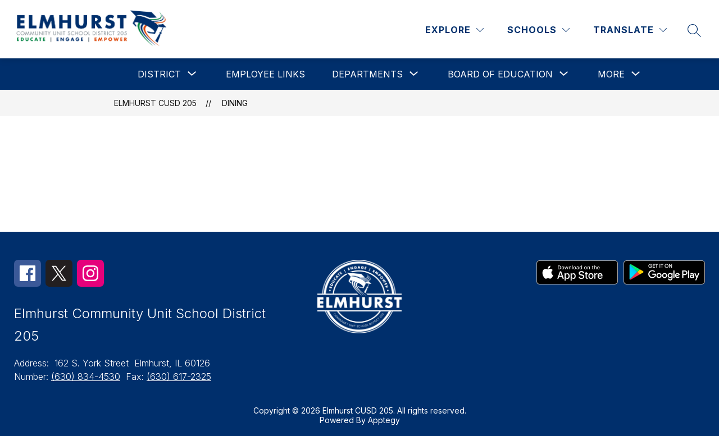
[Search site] (694, 30)
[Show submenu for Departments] (367, 74)
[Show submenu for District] (159, 74)
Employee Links (265, 74)
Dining (235, 103)
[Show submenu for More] (611, 74)
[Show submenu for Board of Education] (500, 74)
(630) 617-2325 (179, 376)
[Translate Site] (630, 30)
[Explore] (454, 30)
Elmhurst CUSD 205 (155, 103)
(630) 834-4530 (85, 376)
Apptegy (384, 420)
